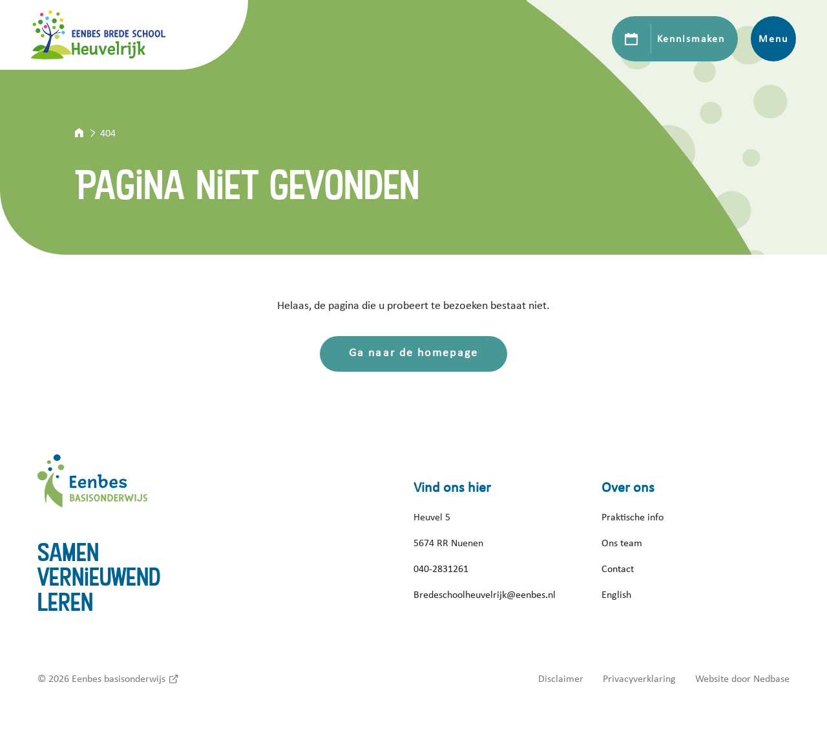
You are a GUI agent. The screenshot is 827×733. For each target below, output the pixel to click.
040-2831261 (441, 569)
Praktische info (633, 517)
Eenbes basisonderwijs (118, 679)
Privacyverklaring (639, 679)
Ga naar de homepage (413, 353)
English (616, 595)
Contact (618, 569)
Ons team (622, 543)
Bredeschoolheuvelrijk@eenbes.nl (485, 595)
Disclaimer (560, 679)
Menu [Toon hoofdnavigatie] (773, 39)
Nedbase (771, 679)
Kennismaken (691, 39)
